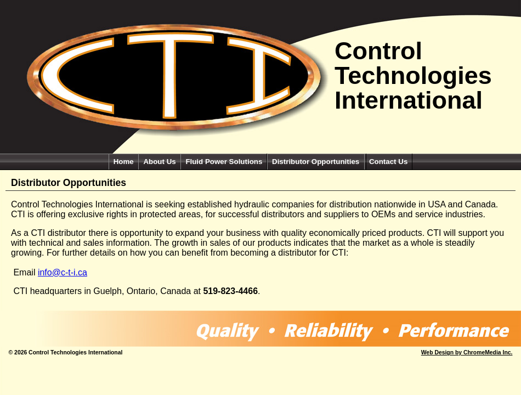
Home (124, 161)
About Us (159, 161)
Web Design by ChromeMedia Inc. (467, 352)
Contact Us (388, 161)
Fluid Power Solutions (223, 161)
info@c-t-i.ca (62, 272)
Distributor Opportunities (316, 161)
